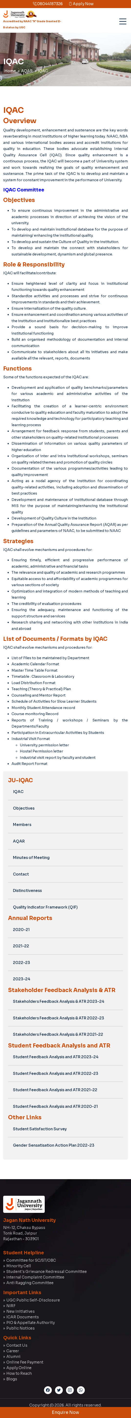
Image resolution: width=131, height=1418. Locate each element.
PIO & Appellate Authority (30, 1322)
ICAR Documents (22, 1317)
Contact (21, 874)
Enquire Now (65, 1412)
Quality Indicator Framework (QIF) (45, 907)
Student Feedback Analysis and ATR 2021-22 (55, 1090)
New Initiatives (20, 1311)
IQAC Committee (23, 190)
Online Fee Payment (24, 1362)
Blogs (11, 1379)
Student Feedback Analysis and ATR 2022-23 (55, 1073)
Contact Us (16, 1345)
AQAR (27, 71)
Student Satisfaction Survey (40, 1129)
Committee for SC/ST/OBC (31, 1260)
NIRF (10, 1305)
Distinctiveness (27, 890)
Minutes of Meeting (31, 857)
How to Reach (19, 1373)
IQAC (43, 71)
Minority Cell (18, 1266)
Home (10, 71)
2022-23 (21, 962)
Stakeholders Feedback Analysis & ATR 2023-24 (58, 1001)
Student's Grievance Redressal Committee (46, 1271)
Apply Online (19, 1367)
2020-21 (21, 929)
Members (22, 824)
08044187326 (48, 3)
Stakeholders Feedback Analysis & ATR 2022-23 (58, 1018)
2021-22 (21, 946)
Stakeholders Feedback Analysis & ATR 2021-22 (58, 1034)
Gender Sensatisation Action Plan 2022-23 (53, 1145)
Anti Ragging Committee (30, 1282)
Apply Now (81, 3)
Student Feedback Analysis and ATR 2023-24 (55, 1057)
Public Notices (20, 1328)
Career (12, 1351)
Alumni (13, 1356)
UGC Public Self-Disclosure (33, 1300)
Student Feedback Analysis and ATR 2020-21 (55, 1106)
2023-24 (21, 979)
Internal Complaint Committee (35, 1277)
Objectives (23, 808)
